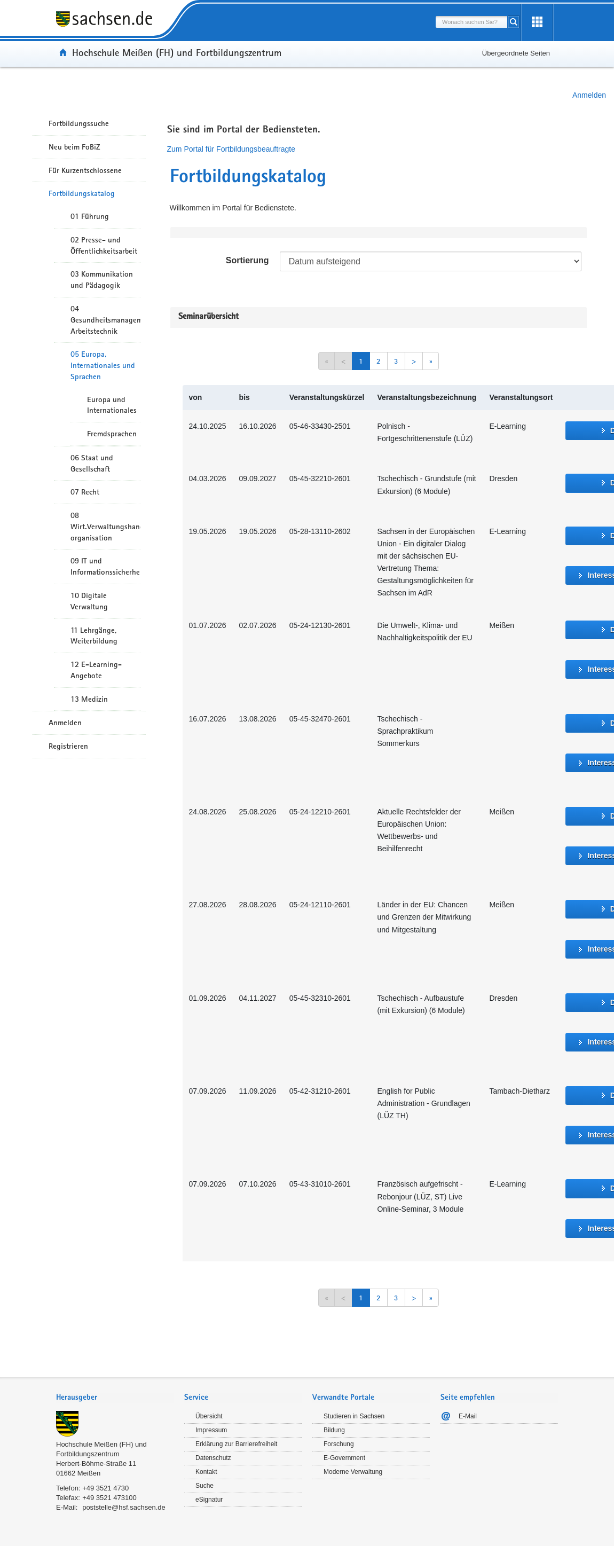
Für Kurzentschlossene (85, 170)
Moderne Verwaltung (353, 1472)
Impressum (211, 1430)
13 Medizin (89, 699)
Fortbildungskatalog (82, 193)
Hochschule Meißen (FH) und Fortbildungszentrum (176, 52)
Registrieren (68, 746)
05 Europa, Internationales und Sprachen (102, 365)
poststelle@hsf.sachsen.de (124, 1507)
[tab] (115, 1398)
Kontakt (206, 1472)
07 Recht (84, 492)
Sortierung (247, 260)
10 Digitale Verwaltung (89, 601)
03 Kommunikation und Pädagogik (101, 279)
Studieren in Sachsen (354, 1416)
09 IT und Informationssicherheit (105, 566)
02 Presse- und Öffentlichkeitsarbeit (103, 245)
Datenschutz (213, 1458)
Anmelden (589, 95)
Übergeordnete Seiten (516, 53)
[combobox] (471, 21)
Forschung (339, 1444)
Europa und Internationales (112, 405)
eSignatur (209, 1499)
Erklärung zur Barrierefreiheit (236, 1444)
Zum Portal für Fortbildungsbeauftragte (231, 149)
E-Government (344, 1458)
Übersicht (209, 1416)
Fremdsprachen (112, 433)
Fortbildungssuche (79, 123)
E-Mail (468, 1416)
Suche (204, 1485)
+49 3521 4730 (105, 1488)
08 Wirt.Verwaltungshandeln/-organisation (105, 527)
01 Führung (89, 216)
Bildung (334, 1430)
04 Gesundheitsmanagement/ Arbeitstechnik (105, 320)
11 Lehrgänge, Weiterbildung (93, 635)
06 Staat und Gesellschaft (91, 463)
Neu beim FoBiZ (74, 147)
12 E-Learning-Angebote (96, 670)
